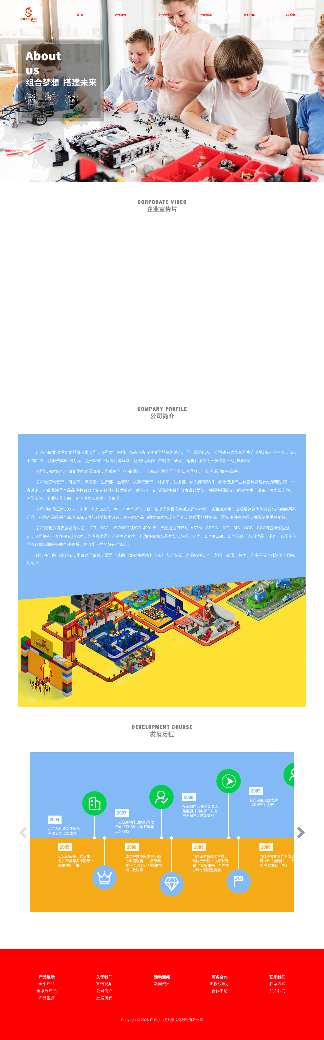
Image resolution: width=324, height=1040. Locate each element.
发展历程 (71, 98)
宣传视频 (32, 98)
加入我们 (277, 991)
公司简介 (52, 98)
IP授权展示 (220, 984)
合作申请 (220, 991)
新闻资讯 (162, 984)
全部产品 (46, 984)
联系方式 (277, 984)
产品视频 (46, 998)
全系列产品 (46, 991)
